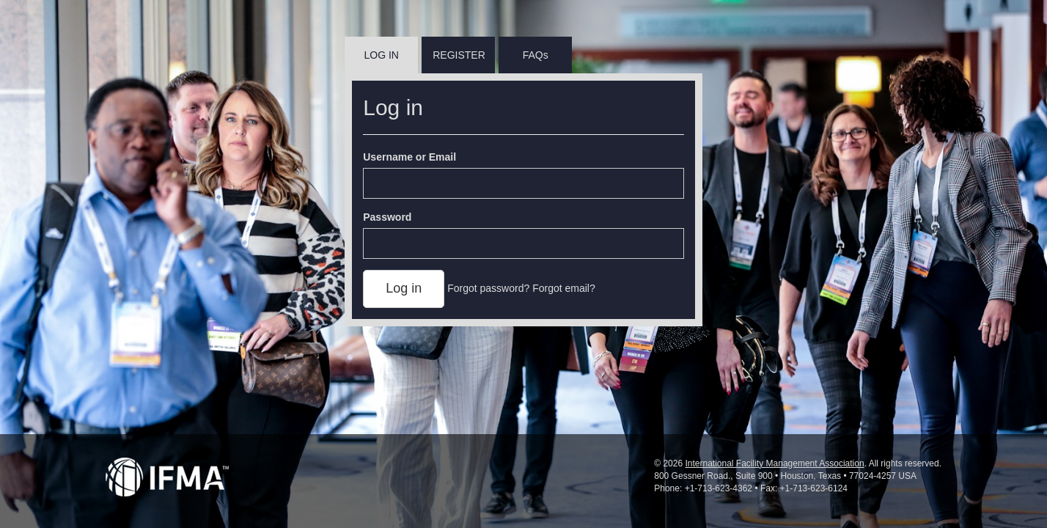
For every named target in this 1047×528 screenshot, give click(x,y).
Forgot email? (563, 288)
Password (387, 217)
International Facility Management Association (774, 463)
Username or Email (409, 157)
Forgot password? (488, 288)
